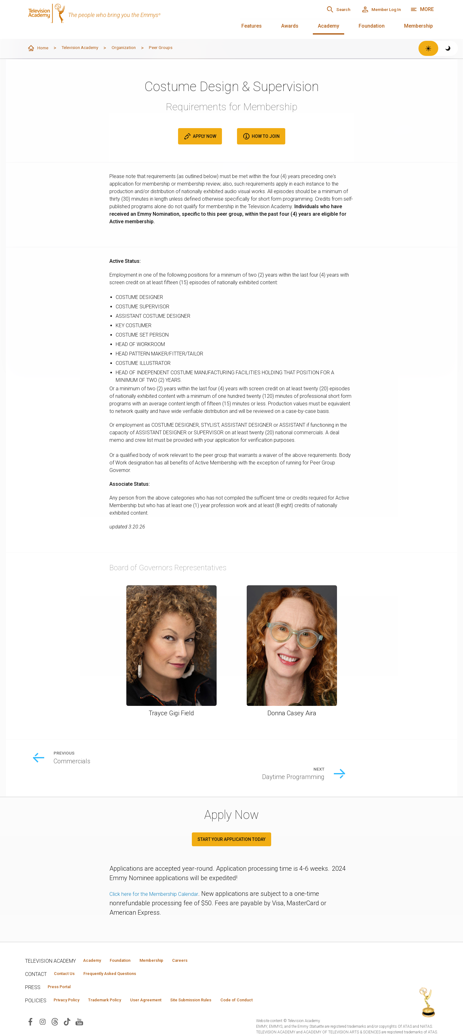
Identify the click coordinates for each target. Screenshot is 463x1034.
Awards (289, 26)
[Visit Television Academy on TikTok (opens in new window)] (67, 1010)
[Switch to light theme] (428, 48)
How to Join (261, 136)
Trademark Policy (118, 988)
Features (251, 26)
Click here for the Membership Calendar (164, 879)
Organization (139, 48)
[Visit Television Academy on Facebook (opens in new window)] (30, 1010)
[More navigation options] (422, 9)
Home (39, 48)
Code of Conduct (278, 988)
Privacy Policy (71, 988)
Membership (418, 26)
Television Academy (88, 48)
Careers (207, 946)
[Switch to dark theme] (448, 48)
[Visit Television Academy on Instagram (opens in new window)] (42, 1010)
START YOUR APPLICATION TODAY (231, 824)
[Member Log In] (374, 9)
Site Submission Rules (223, 988)
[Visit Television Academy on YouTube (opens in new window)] (79, 1010)
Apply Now (200, 136)
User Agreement (168, 988)
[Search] (319, 9)
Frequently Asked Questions (122, 960)
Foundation (372, 26)
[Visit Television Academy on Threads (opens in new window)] (55, 1010)
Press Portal (63, 974)
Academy (328, 26)
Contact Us (68, 960)
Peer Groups (182, 48)
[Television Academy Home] (126, 19)
